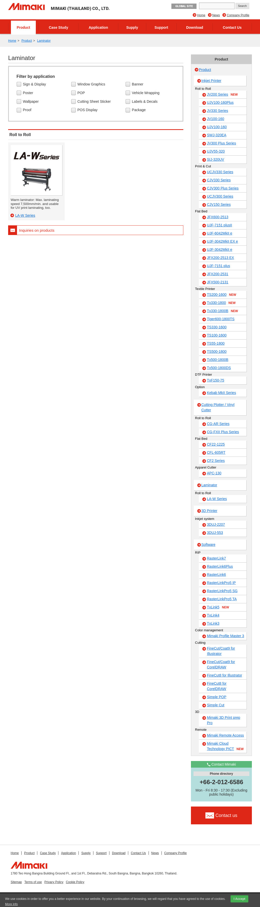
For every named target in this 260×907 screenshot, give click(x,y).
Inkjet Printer (211, 81)
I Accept (239, 899)
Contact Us (232, 27)
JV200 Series (222, 94)
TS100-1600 (216, 335)
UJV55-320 (216, 151)
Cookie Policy (75, 882)
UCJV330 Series (220, 172)
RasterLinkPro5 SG (222, 591)
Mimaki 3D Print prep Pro (223, 720)
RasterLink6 (216, 575)
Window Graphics (92, 84)
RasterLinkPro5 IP (221, 583)
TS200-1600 (221, 294)
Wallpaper (31, 101)
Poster (28, 93)
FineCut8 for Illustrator (224, 675)
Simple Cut (215, 705)
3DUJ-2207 (216, 524)
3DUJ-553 (215, 533)
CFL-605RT (216, 452)
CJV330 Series (219, 180)
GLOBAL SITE (184, 6)
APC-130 (214, 473)
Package (139, 110)
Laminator (44, 40)
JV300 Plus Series (221, 143)
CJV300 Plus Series (223, 188)
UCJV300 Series (220, 196)
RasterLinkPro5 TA (222, 599)
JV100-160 (215, 119)
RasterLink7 (216, 558)
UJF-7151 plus (218, 266)
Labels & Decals (145, 101)
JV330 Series (217, 111)
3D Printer (209, 511)
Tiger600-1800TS (220, 319)
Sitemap (16, 882)
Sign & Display (35, 84)
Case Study (58, 27)
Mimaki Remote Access (225, 735)
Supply (132, 27)
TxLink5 (218, 607)
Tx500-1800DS (219, 368)
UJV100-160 (217, 127)
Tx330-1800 (221, 303)
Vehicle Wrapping (146, 93)
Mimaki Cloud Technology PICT (225, 746)
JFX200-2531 (217, 274)
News (216, 15)
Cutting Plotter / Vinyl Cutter (217, 407)
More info (11, 904)
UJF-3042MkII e (219, 249)
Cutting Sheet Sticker (95, 101)
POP (82, 93)
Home (201, 15)
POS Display (88, 110)
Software (208, 545)
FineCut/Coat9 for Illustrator (221, 651)
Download (194, 27)
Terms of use (33, 882)
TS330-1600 (216, 327)
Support (161, 27)
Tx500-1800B (217, 360)
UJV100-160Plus (220, 102)
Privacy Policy (53, 882)
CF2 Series (216, 461)
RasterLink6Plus (220, 566)
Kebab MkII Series (221, 393)
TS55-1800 (215, 343)
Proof (27, 110)
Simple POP (216, 697)
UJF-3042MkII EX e (222, 241)
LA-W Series (217, 499)
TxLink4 (213, 615)
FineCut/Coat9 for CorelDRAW (221, 664)
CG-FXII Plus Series (223, 432)
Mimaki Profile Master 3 (225, 636)
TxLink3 (213, 623)
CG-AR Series (218, 424)
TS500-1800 (216, 351)
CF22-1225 (216, 444)
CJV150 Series (219, 204)
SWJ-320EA (216, 135)
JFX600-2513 (217, 217)
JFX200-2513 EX (220, 258)
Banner (138, 84)
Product (23, 27)
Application (98, 27)
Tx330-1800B (222, 311)
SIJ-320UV (215, 159)
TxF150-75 (215, 380)
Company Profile (238, 15)
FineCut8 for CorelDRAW (216, 686)
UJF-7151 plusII (219, 225)
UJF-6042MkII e (219, 233)
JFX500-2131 (217, 282)
